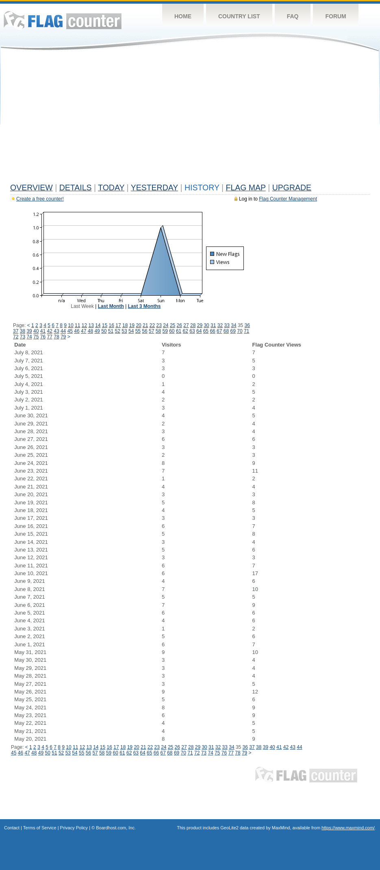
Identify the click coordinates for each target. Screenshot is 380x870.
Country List (239, 16)
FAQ (293, 16)
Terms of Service (39, 827)
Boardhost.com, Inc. (116, 827)
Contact (12, 827)
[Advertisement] (190, 119)
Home (182, 16)
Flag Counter (63, 20)
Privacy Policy (74, 827)
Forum (335, 16)
